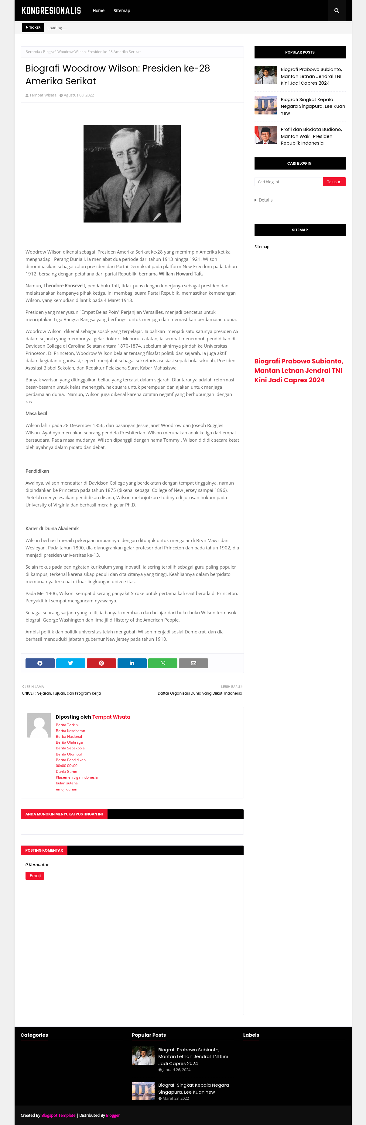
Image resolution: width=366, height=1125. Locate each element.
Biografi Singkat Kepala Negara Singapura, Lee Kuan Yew (313, 106)
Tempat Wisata (42, 95)
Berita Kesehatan (70, 730)
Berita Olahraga (69, 742)
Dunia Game (66, 771)
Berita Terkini (67, 724)
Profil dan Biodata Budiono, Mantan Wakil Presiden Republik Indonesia (311, 136)
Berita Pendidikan (71, 759)
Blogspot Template (58, 1115)
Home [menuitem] (98, 10)
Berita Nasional (69, 736)
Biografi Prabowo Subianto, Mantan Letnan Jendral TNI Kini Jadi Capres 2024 (311, 76)
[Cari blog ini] (289, 181)
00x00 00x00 (66, 765)
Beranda (33, 51)
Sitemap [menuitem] (122, 10)
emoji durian (66, 789)
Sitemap (262, 246)
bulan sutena (67, 783)
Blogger (113, 1115)
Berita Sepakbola (70, 748)
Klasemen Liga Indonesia (77, 777)
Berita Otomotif (69, 754)
